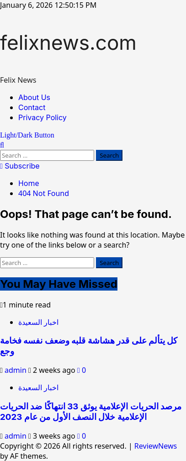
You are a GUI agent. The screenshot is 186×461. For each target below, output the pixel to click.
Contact (31, 107)
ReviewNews (155, 446)
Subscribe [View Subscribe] (20, 165)
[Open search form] (2, 145)
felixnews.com (68, 42)
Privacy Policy (42, 117)
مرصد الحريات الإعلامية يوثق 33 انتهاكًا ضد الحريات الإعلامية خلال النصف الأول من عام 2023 (90, 411)
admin (16, 370)
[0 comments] (81, 370)
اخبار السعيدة (38, 322)
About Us (34, 97)
